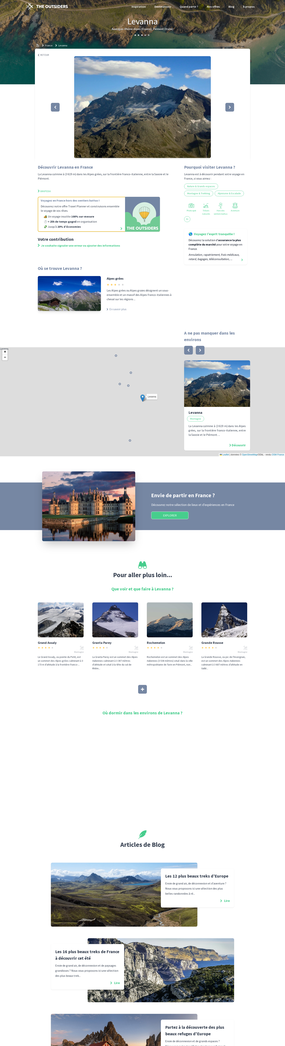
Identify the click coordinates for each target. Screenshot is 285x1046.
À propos (248, 6)
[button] (142, 107)
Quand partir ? (189, 6)
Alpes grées (115, 278)
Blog (231, 6)
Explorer (170, 515)
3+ (187, 219)
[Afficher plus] (142, 689)
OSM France (278, 454)
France (49, 45)
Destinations (162, 6)
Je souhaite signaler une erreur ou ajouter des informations (79, 245)
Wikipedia (44, 191)
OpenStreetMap (249, 454)
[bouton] (188, 350)
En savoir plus (117, 309)
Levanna (62, 45)
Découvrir (239, 445)
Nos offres (213, 6)
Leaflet (224, 454)
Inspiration (139, 6)
